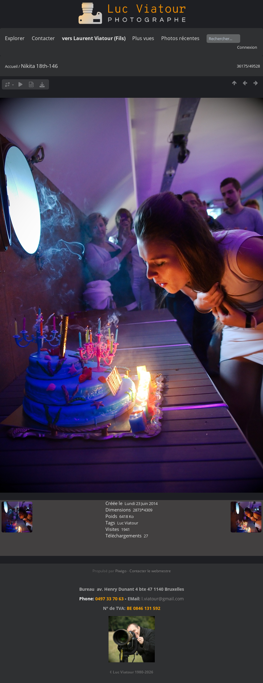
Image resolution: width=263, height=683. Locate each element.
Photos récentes (180, 38)
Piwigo (120, 570)
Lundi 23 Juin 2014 (141, 503)
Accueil (11, 66)
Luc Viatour (127, 523)
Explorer (15, 38)
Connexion (247, 47)
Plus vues (143, 38)
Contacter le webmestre (150, 570)
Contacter (43, 38)
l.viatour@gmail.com (163, 599)
